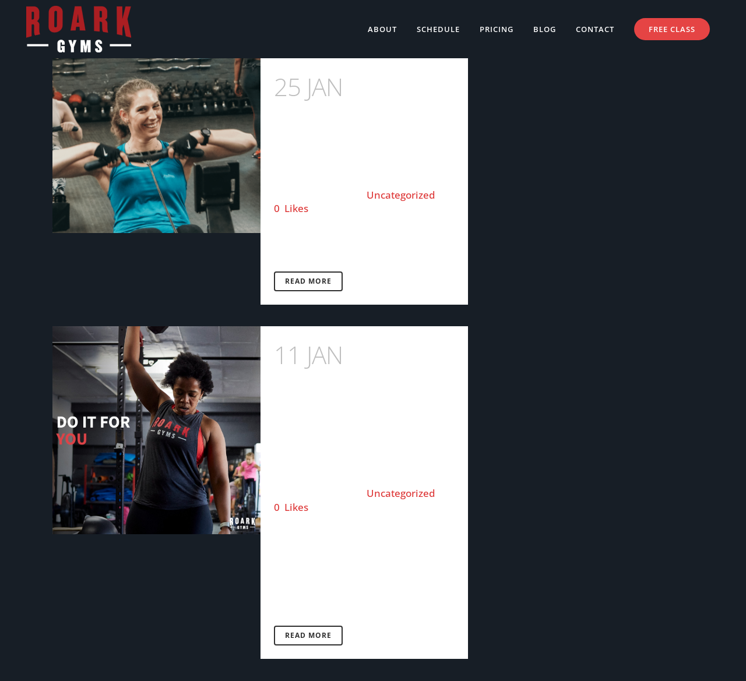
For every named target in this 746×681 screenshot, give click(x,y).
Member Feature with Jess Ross (359, 117)
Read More (308, 281)
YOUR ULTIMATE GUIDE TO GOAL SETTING (360, 400)
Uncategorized (401, 195)
